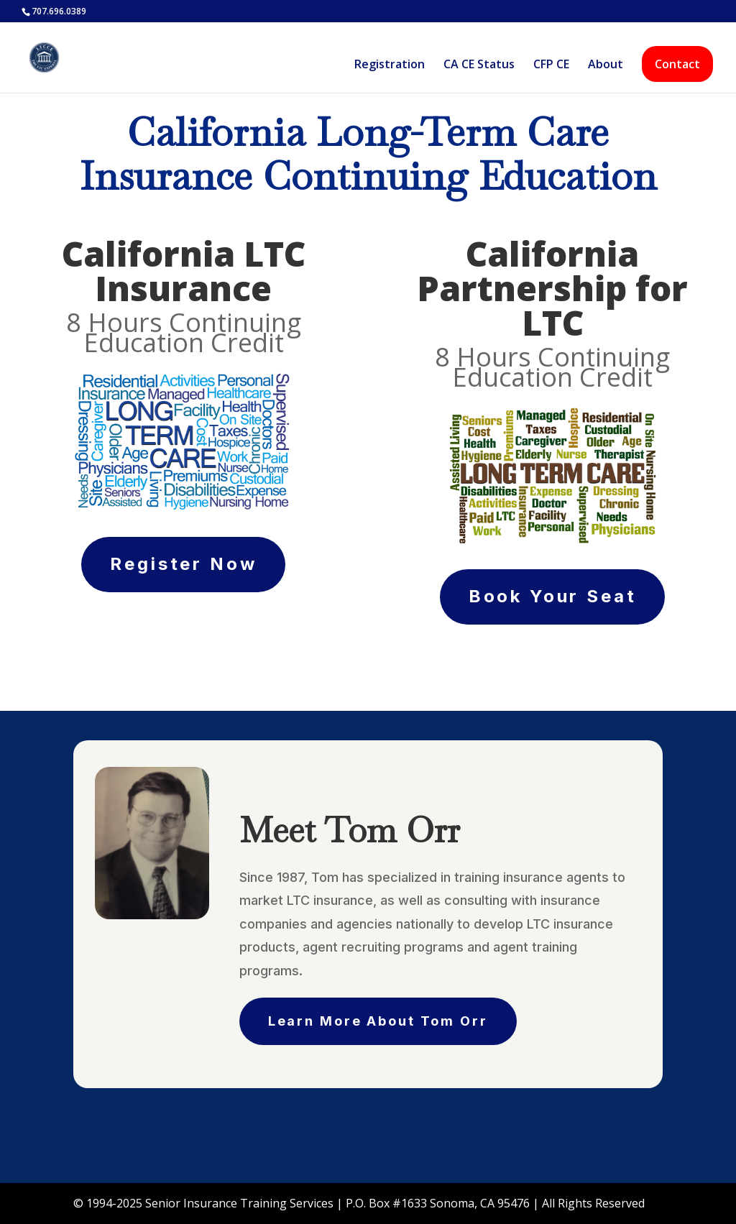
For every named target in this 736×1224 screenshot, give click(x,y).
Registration (389, 65)
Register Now (183, 563)
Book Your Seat (553, 596)
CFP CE (551, 65)
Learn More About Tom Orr (378, 1021)
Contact (677, 64)
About (605, 65)
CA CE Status (479, 65)
